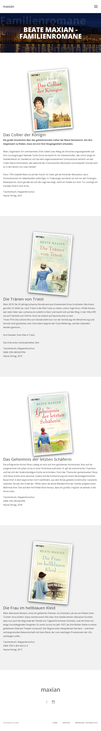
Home (54, 723)
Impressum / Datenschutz (86, 723)
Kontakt (66, 723)
